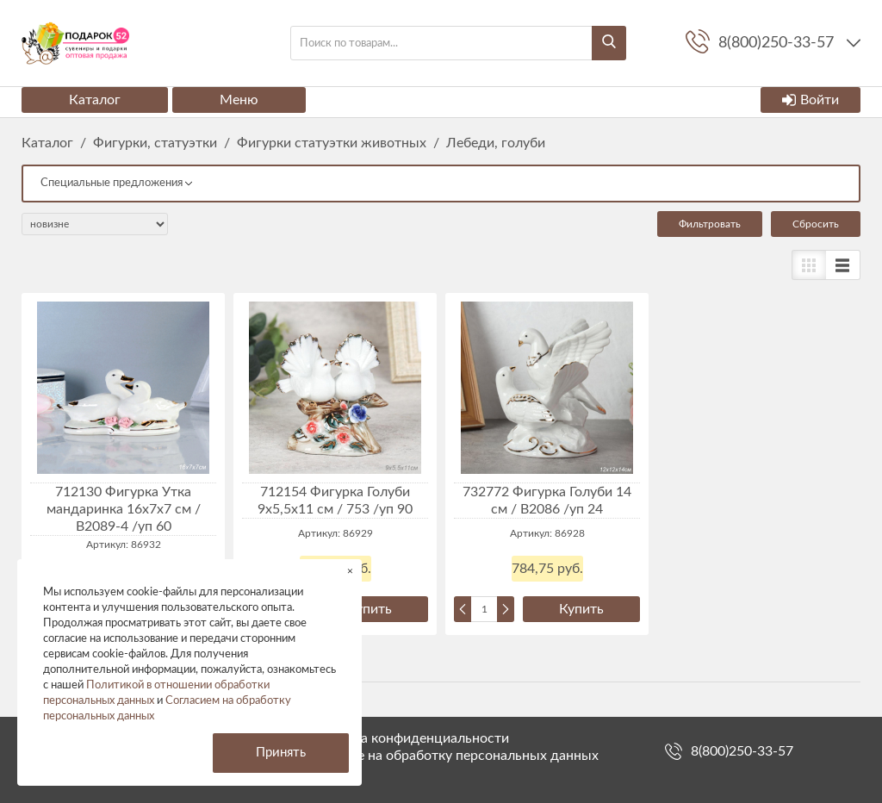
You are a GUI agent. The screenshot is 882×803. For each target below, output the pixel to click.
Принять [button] (281, 752)
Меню (239, 100)
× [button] (350, 570)
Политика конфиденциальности (407, 738)
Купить (369, 609)
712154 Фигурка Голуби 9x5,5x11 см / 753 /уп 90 (335, 500)
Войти (810, 100)
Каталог (95, 100)
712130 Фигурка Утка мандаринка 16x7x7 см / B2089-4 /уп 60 (124, 509)
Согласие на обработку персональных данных (452, 756)
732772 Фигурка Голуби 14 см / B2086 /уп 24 (547, 500)
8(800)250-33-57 (742, 751)
